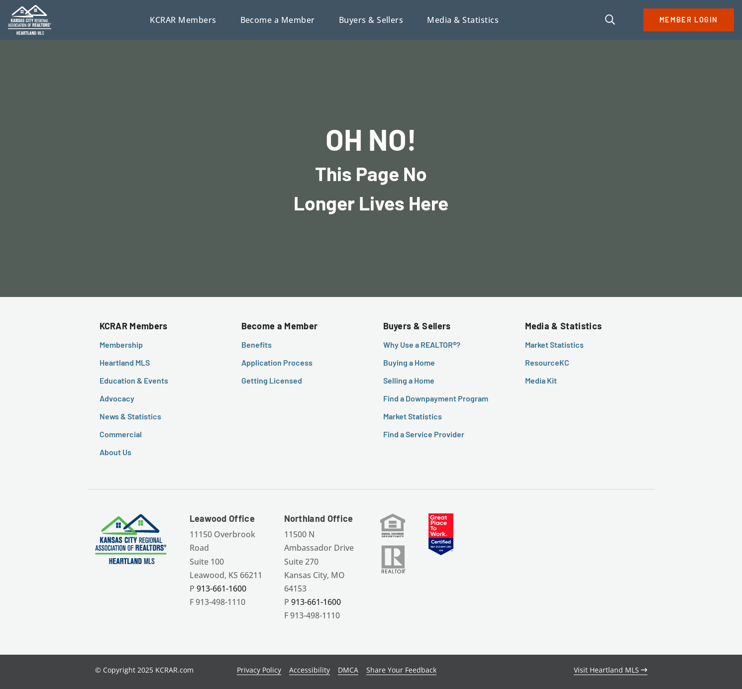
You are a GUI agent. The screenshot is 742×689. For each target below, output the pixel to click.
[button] (610, 20)
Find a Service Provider (423, 434)
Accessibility (309, 670)
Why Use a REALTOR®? (421, 344)
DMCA (348, 670)
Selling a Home (408, 380)
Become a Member (279, 325)
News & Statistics (130, 416)
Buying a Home (409, 362)
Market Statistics (412, 416)
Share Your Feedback (401, 670)
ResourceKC (547, 362)
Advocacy (117, 398)
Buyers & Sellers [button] (371, 19)
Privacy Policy (259, 670)
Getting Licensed (271, 380)
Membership (121, 344)
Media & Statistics (563, 325)
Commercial (121, 434)
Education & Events (134, 380)
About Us (115, 452)
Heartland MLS (125, 362)
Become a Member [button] (277, 19)
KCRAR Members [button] (183, 19)
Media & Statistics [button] (463, 19)
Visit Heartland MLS (610, 670)
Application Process (277, 362)
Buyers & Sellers (417, 325)
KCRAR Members (134, 325)
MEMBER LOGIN (688, 19)
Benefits (256, 344)
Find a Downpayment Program (435, 398)
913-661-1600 (221, 588)
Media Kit (541, 380)
